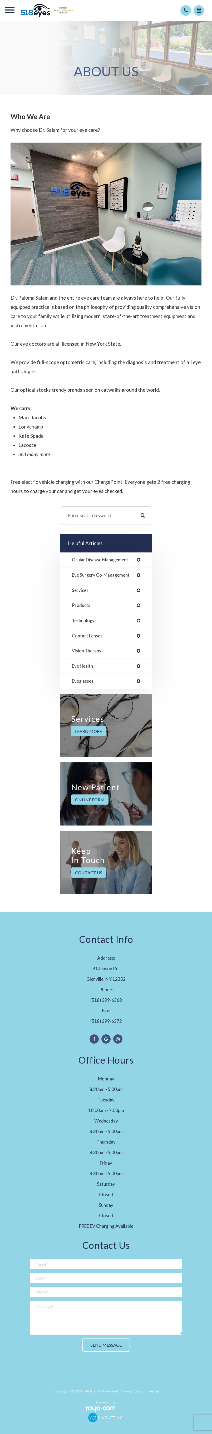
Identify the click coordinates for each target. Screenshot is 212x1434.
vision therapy (86, 651)
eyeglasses (82, 681)
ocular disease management (100, 560)
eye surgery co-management (101, 575)
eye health (82, 666)
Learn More (88, 731)
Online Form (90, 799)
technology (83, 620)
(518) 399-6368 (106, 1000)
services (80, 590)
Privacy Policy (131, 1391)
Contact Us (88, 872)
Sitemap (152, 1391)
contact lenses (87, 636)
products (81, 605)
